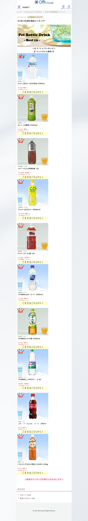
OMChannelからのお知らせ (33, 12)
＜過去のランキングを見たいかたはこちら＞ (44, 479)
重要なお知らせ (25, 498)
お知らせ (23, 495)
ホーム (19, 12)
